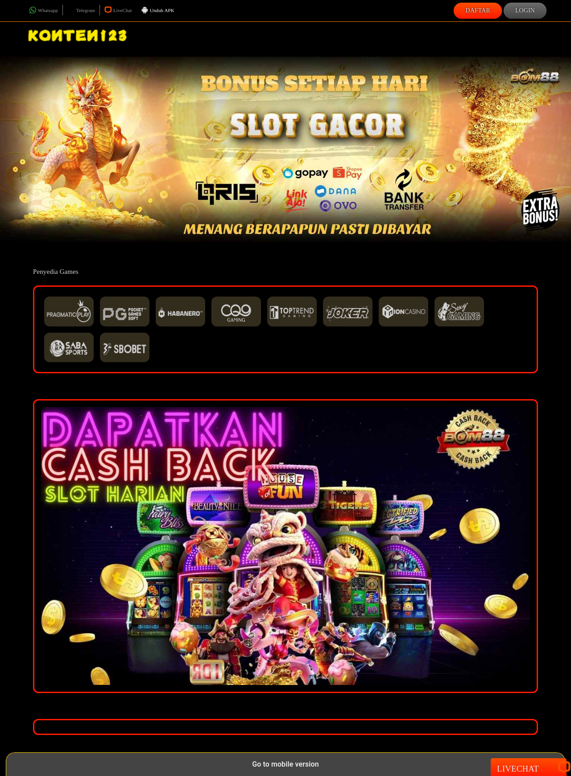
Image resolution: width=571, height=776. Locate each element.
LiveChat (118, 10)
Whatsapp (43, 10)
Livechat (528, 768)
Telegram (81, 10)
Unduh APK (157, 10)
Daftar (477, 10)
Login (525, 10)
